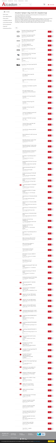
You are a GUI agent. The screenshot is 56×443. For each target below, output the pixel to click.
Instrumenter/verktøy (7, 22)
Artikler (26, 0)
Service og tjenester (7, 24)
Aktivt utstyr (5, 14)
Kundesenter (4, 0)
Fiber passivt (5, 18)
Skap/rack (5, 26)
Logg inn (51, 4)
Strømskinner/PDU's (7, 28)
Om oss (15, 0)
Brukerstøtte (21, 0)
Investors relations (14, 437)
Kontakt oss (10, 0)
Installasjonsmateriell (7, 20)
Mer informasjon (37, 442)
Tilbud (50, 31)
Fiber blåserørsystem (7, 16)
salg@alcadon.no (5, 435)
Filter (16, 27)
